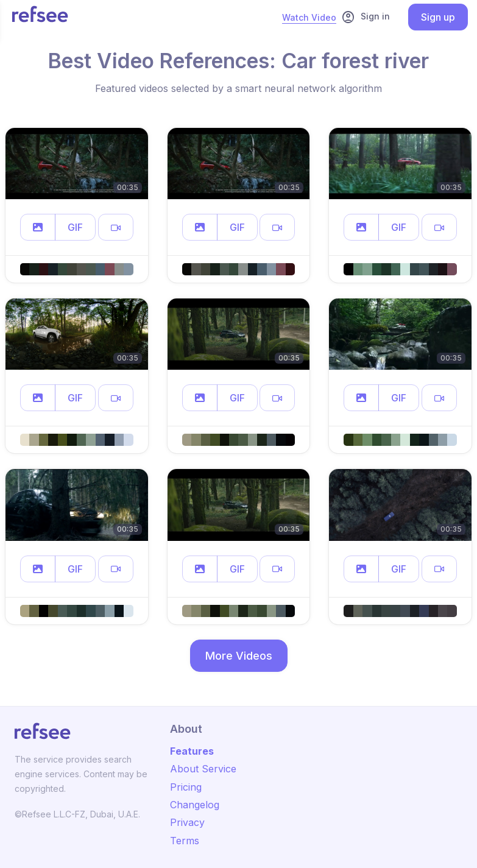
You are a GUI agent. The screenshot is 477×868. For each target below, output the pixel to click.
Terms (184, 840)
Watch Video (309, 17)
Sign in (365, 17)
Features (192, 751)
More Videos (238, 655)
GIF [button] (75, 227)
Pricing (186, 787)
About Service (203, 769)
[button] (37, 227)
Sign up (438, 17)
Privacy (187, 822)
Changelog (194, 805)
